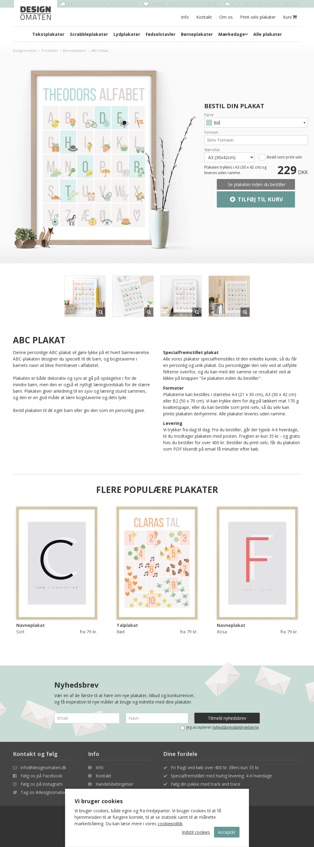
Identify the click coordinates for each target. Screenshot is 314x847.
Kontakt (204, 17)
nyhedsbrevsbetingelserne (236, 727)
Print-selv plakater (258, 17)
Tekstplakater (48, 34)
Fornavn (211, 132)
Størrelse (212, 149)
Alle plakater (267, 34)
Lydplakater (126, 34)
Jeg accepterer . (220, 727)
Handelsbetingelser (114, 784)
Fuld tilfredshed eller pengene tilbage (182, 4)
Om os (226, 17)
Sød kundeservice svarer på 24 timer (261, 4)
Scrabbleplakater (89, 34)
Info (185, 17)
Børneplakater (197, 34)
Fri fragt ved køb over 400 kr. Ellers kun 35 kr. (215, 767)
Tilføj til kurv (256, 200)
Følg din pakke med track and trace (205, 784)
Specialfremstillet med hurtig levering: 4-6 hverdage (221, 776)
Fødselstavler (160, 34)
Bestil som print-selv (284, 157)
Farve (209, 115)
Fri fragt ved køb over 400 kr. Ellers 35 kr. (99, 4)
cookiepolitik (170, 823)
